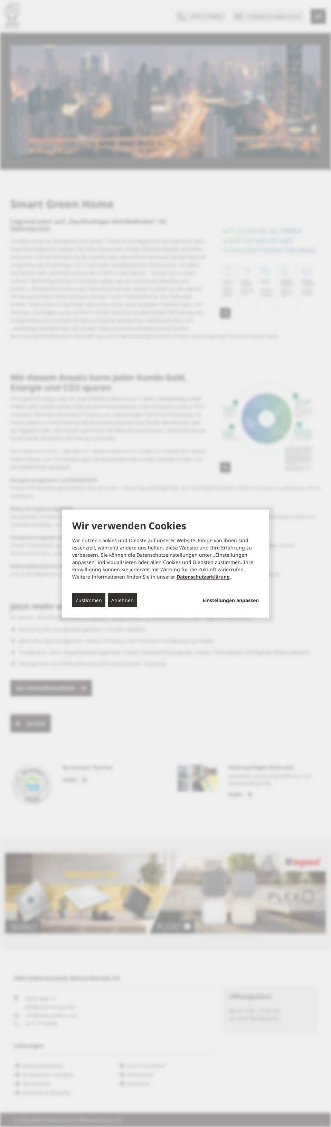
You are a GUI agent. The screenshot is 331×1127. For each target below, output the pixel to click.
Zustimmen (89, 600)
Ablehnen (122, 600)
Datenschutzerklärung (203, 576)
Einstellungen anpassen (230, 600)
